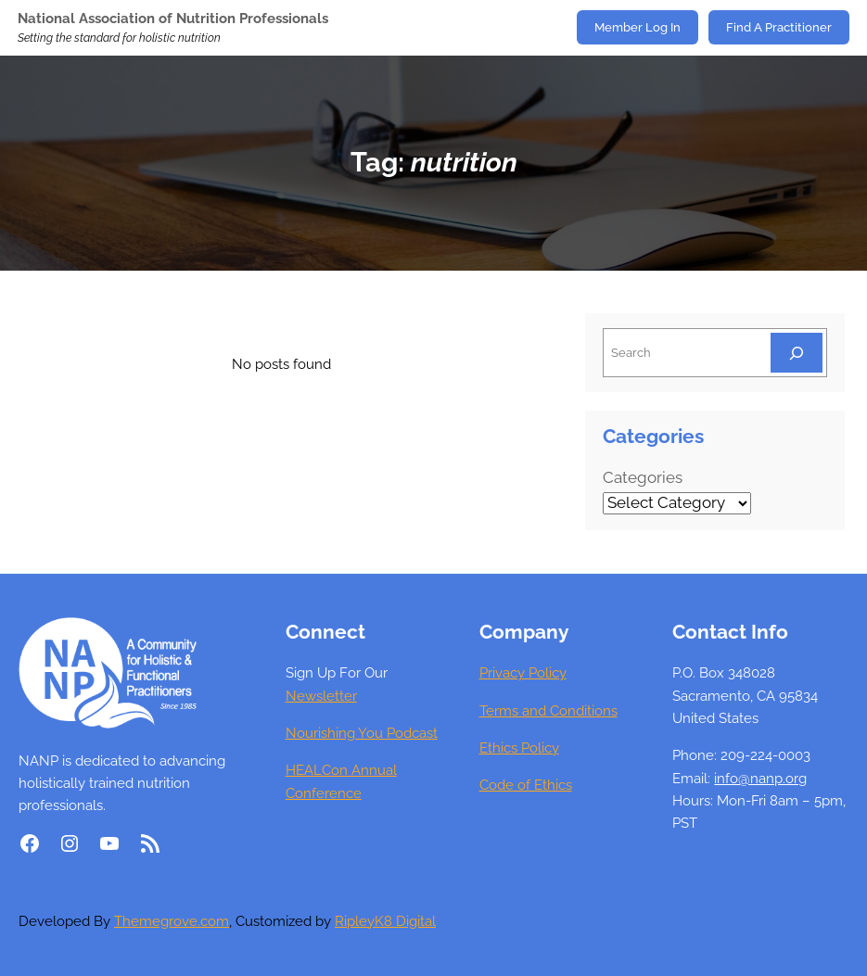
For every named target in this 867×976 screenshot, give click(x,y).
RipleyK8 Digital (385, 921)
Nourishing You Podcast (362, 733)
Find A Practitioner (779, 27)
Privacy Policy (523, 673)
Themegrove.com (171, 921)
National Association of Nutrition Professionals (173, 18)
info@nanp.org (760, 778)
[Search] (796, 353)
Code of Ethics (525, 785)
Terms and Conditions (548, 711)
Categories (642, 477)
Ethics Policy (519, 748)
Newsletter (321, 696)
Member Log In (637, 27)
